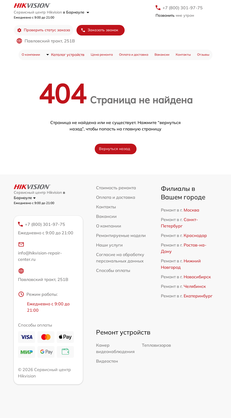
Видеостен (107, 361)
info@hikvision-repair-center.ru (40, 251)
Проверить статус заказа (43, 30)
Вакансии (162, 54)
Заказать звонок (99, 30)
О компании (31, 54)
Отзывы (203, 54)
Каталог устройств (67, 54)
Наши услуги (109, 245)
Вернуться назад (114, 148)
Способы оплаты (113, 270)
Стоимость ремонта (116, 187)
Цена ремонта (102, 54)
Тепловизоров (156, 345)
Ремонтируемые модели (121, 235)
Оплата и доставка (133, 54)
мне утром (175, 15)
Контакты (183, 54)
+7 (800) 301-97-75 (182, 7)
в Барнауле (76, 12)
